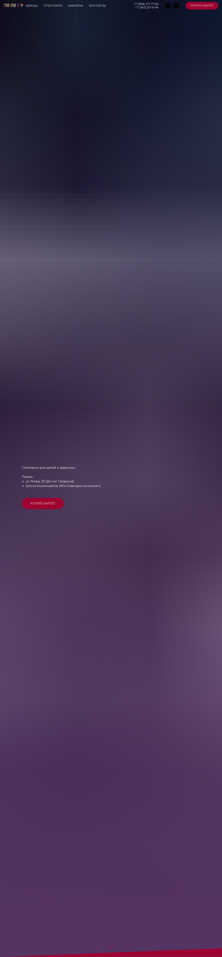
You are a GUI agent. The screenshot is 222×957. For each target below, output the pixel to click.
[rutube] (176, 6)
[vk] (168, 6)
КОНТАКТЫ (97, 5)
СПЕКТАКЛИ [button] (53, 5)
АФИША (32, 5)
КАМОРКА (75, 5)
